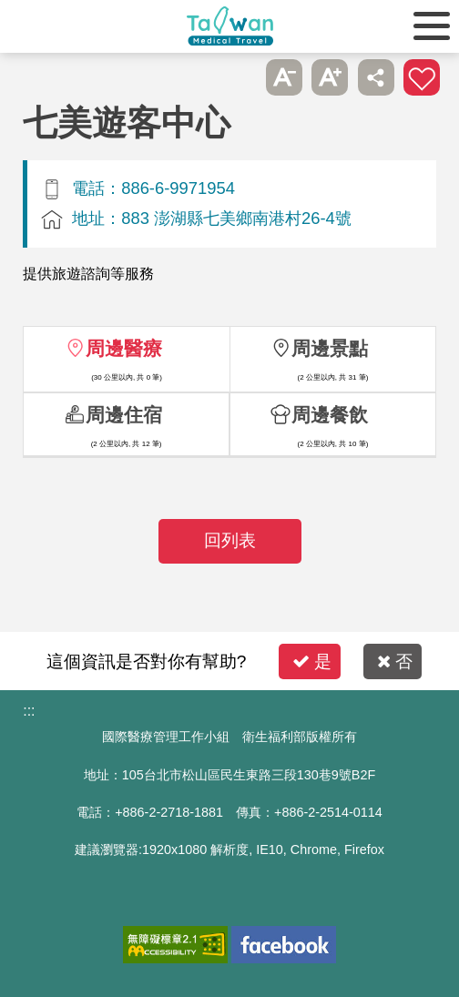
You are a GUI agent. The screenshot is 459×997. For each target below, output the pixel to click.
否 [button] (395, 661)
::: (29, 710)
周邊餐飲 (329, 414)
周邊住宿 (124, 414)
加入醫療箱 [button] (421, 77)
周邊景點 (329, 348)
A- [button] (284, 77)
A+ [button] (329, 77)
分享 (376, 77)
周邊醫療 (124, 348)
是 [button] (312, 661)
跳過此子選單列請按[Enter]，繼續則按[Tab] (238, 77)
